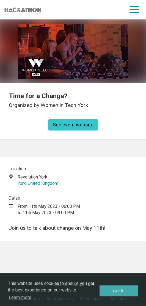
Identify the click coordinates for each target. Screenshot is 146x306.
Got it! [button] (119, 291)
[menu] (134, 9)
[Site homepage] (22, 9)
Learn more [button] (20, 297)
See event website (73, 124)
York (22, 183)
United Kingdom (43, 183)
